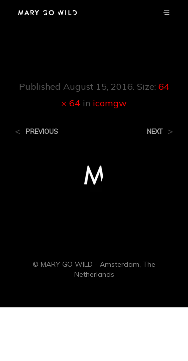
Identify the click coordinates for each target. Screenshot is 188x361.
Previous (42, 131)
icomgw (110, 103)
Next (154, 131)
